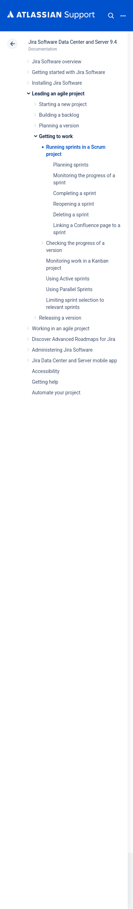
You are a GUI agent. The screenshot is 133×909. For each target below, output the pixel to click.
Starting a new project (63, 104)
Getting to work (56, 136)
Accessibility (45, 371)
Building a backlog (59, 115)
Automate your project (56, 392)
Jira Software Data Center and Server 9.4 (72, 42)
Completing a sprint (74, 193)
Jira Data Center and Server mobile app (74, 360)
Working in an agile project (60, 328)
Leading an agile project (58, 93)
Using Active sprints (67, 279)
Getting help (45, 382)
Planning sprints (70, 165)
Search (111, 15)
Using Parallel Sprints (69, 289)
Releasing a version (60, 318)
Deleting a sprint (71, 214)
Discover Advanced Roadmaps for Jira (73, 339)
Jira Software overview (57, 61)
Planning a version (59, 125)
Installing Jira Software (57, 83)
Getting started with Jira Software (68, 72)
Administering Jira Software (62, 350)
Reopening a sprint (73, 204)
